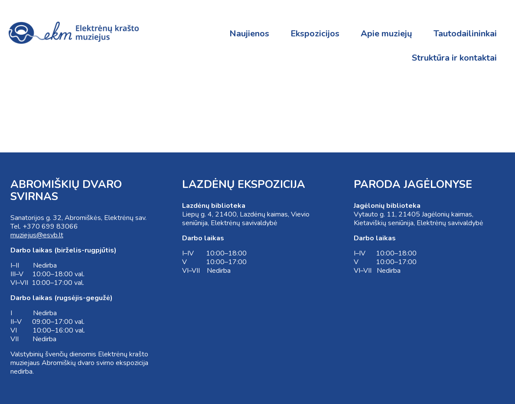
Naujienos (249, 33)
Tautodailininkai (465, 33)
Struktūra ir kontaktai (454, 58)
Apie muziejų (386, 33)
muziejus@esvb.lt (36, 235)
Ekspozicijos (314, 33)
